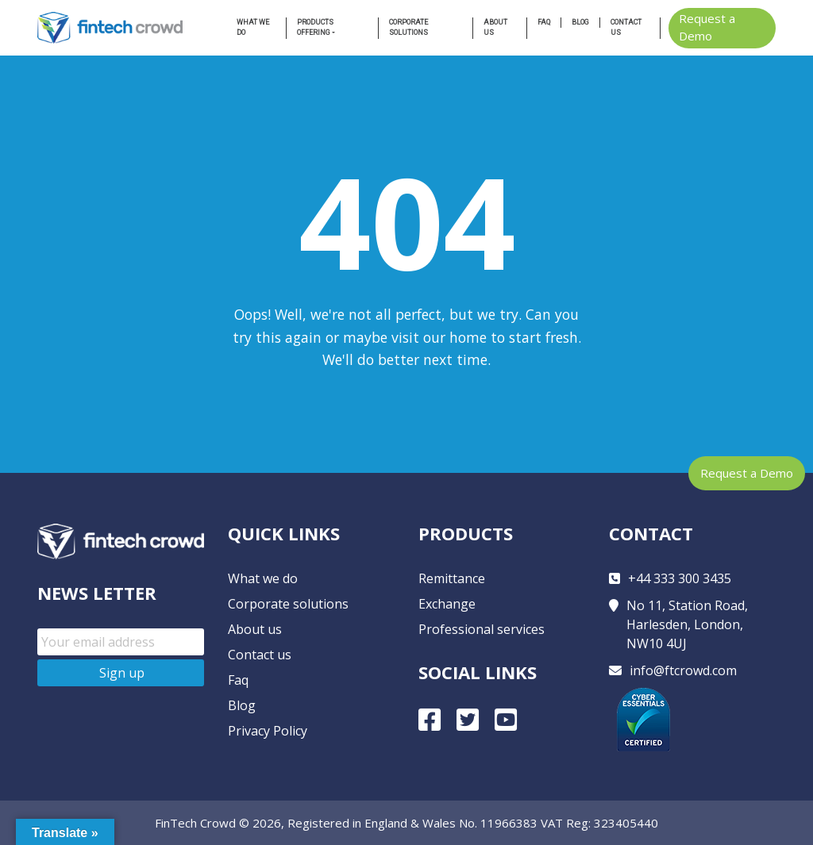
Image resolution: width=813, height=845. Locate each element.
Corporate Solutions (408, 27)
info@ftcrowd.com (683, 670)
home (468, 337)
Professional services (481, 629)
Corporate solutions (288, 604)
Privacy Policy (267, 730)
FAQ (544, 22)
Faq (238, 680)
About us (495, 27)
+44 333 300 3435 (679, 578)
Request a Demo (746, 473)
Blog (580, 22)
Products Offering (315, 27)
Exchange (447, 604)
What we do (253, 27)
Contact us (626, 27)
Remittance (451, 578)
